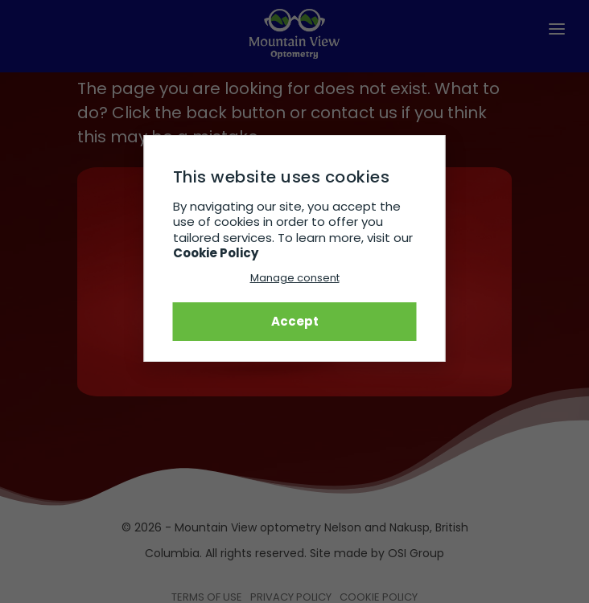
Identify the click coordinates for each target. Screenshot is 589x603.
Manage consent (295, 277)
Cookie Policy (215, 252)
